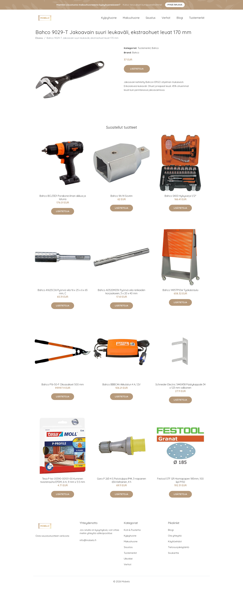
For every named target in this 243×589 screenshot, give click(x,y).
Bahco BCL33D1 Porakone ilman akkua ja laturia (63, 199)
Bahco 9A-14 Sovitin (121, 198)
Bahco (155, 50)
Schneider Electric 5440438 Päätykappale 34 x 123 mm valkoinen (180, 388)
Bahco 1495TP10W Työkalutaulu (180, 292)
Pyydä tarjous (175, 5)
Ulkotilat (128, 560)
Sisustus (150, 19)
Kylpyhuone (109, 19)
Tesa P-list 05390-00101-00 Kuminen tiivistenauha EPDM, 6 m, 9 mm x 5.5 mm (62, 482)
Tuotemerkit (196, 19)
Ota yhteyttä (174, 537)
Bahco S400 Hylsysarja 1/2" (180, 198)
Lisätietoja (137, 71)
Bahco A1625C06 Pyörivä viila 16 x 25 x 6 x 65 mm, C (63, 294)
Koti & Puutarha (132, 532)
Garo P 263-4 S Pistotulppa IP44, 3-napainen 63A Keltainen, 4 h (121, 482)
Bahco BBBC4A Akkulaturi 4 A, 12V (121, 386)
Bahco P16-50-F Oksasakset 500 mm (63, 386)
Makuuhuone (131, 19)
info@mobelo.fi (88, 542)
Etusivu (39, 40)
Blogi (180, 19)
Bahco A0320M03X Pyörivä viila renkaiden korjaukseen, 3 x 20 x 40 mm (121, 294)
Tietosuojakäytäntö (178, 549)
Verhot (166, 19)
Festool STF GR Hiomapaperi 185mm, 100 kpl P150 (180, 482)
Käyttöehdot (175, 543)
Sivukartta (173, 555)
